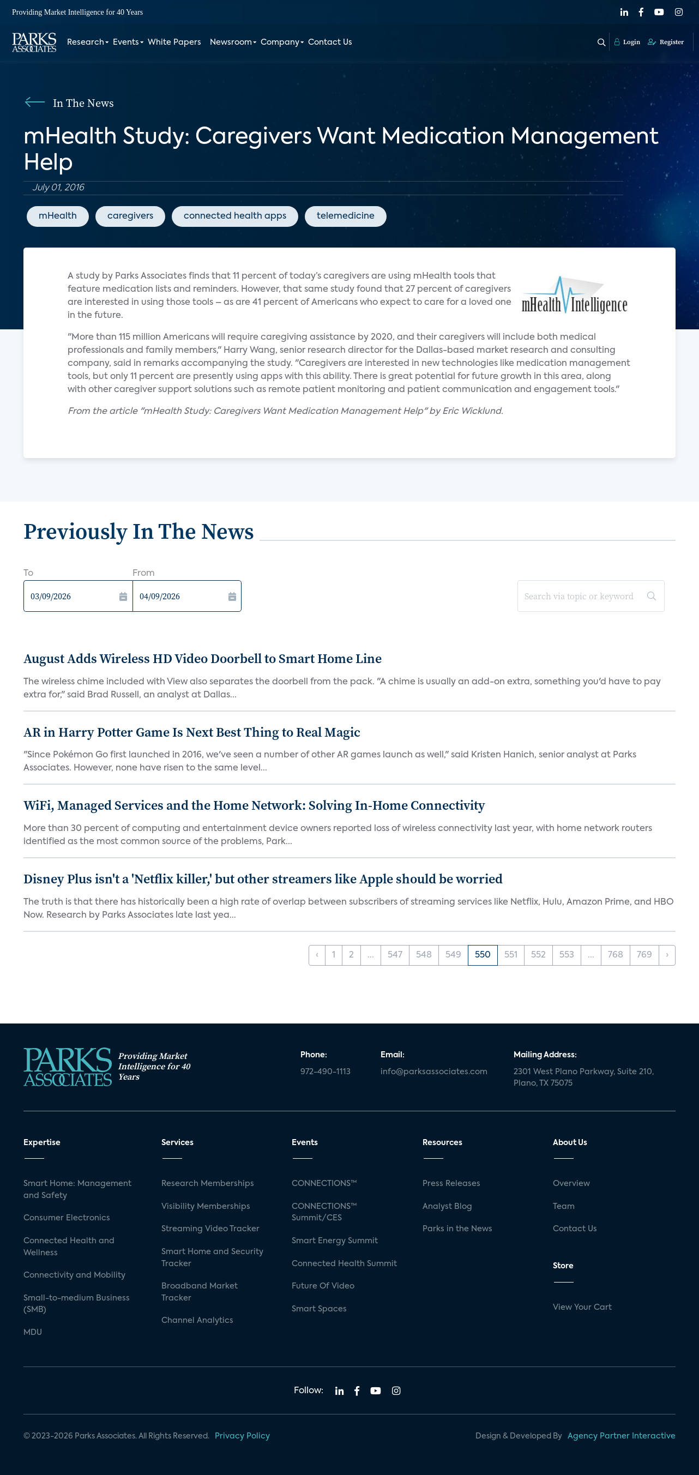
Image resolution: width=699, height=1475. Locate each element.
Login (627, 42)
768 (615, 955)
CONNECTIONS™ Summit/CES (324, 1213)
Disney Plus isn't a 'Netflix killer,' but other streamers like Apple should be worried (263, 879)
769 (644, 955)
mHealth (58, 216)
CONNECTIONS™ (324, 1184)
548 (424, 955)
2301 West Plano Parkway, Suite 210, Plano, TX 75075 (584, 1078)
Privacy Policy (242, 1436)
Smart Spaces (319, 1309)
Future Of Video (323, 1286)
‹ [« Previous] (317, 955)
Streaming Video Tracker (210, 1229)
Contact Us (330, 42)
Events (126, 42)
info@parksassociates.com (434, 1072)
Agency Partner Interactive (622, 1436)
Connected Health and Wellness (69, 1247)
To (28, 573)
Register (666, 42)
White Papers (174, 42)
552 (538, 955)
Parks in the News (457, 1229)
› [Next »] (667, 955)
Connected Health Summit (344, 1264)
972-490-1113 (325, 1072)
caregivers (130, 216)
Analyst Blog (447, 1207)
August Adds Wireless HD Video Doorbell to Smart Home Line (202, 658)
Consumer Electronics (66, 1218)
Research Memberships (207, 1184)
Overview (571, 1184)
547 (395, 955)
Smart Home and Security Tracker (212, 1258)
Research (85, 42)
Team (564, 1207)
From (143, 573)
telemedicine (346, 216)
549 (453, 955)
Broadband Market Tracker (199, 1292)
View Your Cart (582, 1307)
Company (280, 42)
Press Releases (451, 1184)
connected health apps (235, 216)
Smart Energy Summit (335, 1241)
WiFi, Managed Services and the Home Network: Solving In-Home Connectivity (254, 805)
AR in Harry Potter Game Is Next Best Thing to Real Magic (191, 732)
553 (566, 955)
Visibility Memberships (205, 1207)
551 (510, 955)
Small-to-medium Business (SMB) (76, 1304)
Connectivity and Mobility (74, 1275)
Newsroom (231, 42)
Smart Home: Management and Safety (77, 1190)
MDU (32, 1332)
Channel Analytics (197, 1321)
